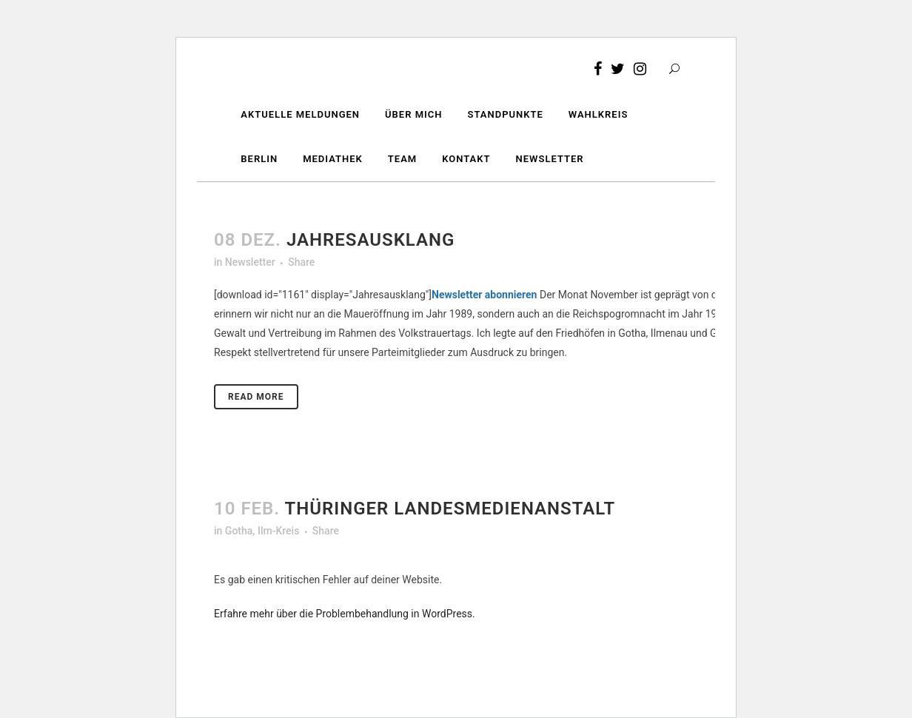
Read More (256, 397)
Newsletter (250, 262)
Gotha (238, 531)
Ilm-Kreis (278, 531)
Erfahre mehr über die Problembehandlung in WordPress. (344, 614)
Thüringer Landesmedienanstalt (450, 508)
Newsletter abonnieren (484, 295)
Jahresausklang (370, 239)
